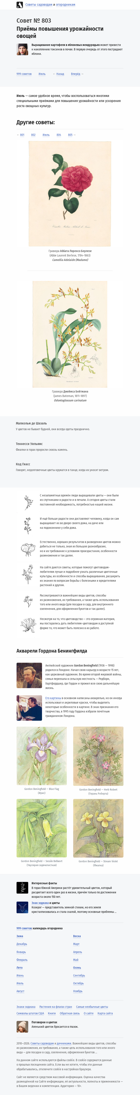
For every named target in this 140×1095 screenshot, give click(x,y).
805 (70, 135)
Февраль (22, 960)
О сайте (89, 1013)
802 (33, 135)
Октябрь (78, 983)
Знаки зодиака (26, 1007)
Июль (42, 74)
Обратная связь (70, 1013)
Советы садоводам (38, 5)
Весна (77, 936)
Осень (77, 968)
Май (75, 960)
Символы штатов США (30, 1013)
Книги (52, 1013)
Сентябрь (79, 975)
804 (59, 135)
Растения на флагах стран (55, 1007)
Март (76, 944)
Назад (60, 74)
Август (20, 991)
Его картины (53, 698)
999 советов (24, 74)
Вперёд (75, 74)
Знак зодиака (40, 903)
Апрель (77, 952)
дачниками (64, 1043)
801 (22, 135)
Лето (19, 968)
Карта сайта (105, 1013)
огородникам (65, 5)
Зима (20, 936)
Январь (21, 952)
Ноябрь (78, 991)
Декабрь (22, 944)
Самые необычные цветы (92, 1007)
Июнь (20, 975)
